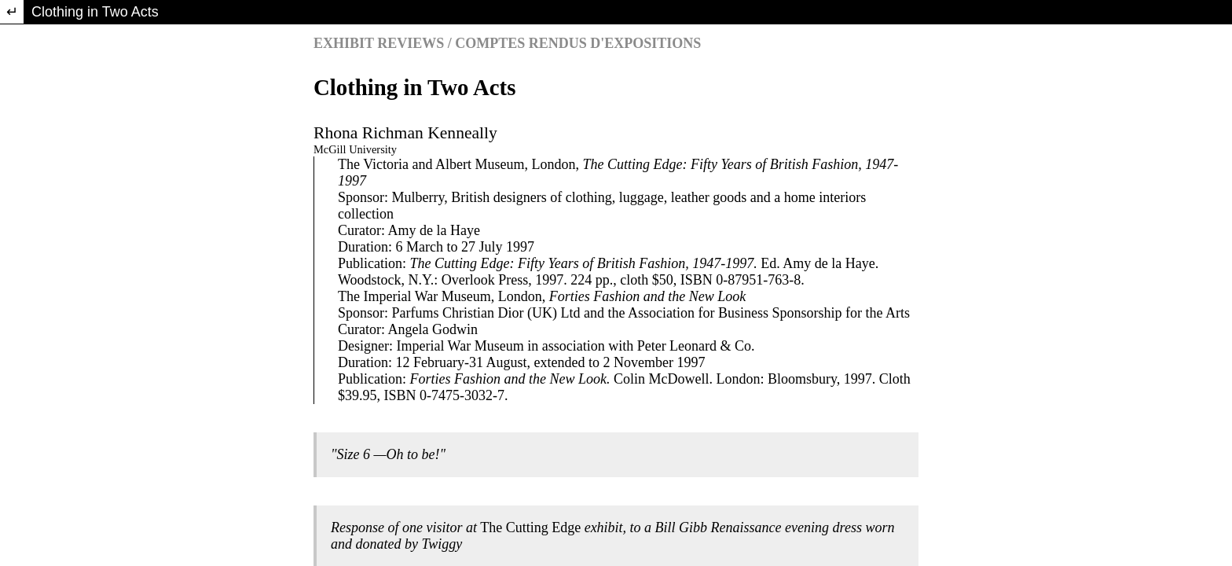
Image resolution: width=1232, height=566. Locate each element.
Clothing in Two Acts (95, 12)
